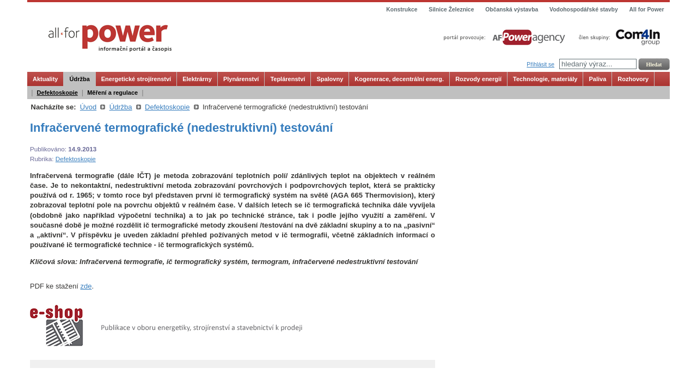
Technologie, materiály (545, 79)
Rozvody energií (478, 79)
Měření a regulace (112, 92)
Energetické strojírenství (136, 79)
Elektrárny (197, 79)
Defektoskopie (57, 92)
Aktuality (45, 79)
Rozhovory (633, 79)
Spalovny (329, 79)
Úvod (88, 107)
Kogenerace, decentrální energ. (399, 79)
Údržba (79, 79)
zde (85, 286)
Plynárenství (241, 79)
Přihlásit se (540, 65)
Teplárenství (287, 79)
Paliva (597, 79)
